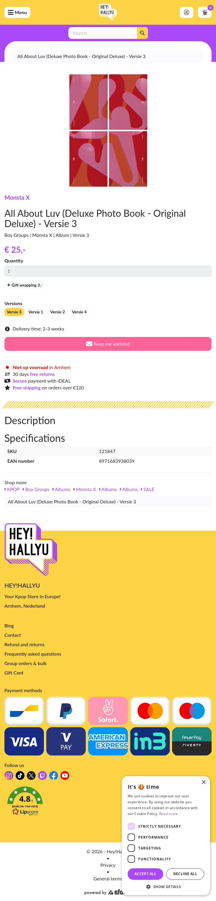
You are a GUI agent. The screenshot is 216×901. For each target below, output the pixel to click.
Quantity (13, 260)
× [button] (203, 782)
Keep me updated (108, 343)
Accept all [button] (145, 873)
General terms (108, 878)
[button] (108, 802)
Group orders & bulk (25, 663)
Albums (61, 489)
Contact (12, 635)
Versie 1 (36, 311)
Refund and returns (24, 644)
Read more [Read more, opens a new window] (168, 813)
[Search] (142, 33)
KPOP (12, 489)
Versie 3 (14, 311)
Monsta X (17, 197)
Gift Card (13, 672)
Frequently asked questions (32, 654)
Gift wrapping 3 (24, 284)
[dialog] (166, 835)
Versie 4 (79, 311)
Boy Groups (36, 489)
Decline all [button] (185, 873)
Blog (9, 625)
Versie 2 (57, 311)
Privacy (108, 865)
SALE (147, 489)
